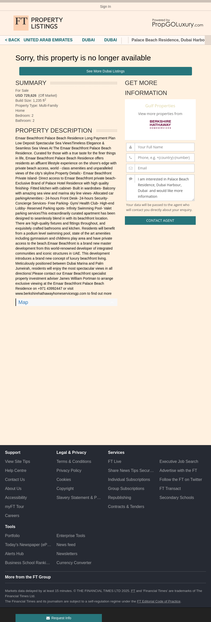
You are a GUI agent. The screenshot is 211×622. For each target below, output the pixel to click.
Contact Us (15, 479)
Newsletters (67, 554)
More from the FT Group (28, 577)
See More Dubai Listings (105, 71)
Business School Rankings (28, 563)
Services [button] (116, 452)
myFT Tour (14, 506)
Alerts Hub (14, 554)
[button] (8, 23)
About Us (13, 488)
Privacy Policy (69, 470)
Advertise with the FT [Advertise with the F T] (178, 470)
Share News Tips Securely (131, 470)
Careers (12, 515)
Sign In (105, 7)
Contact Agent (160, 220)
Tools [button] (10, 527)
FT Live (114, 461)
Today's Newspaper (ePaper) (28, 545)
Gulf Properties (160, 106)
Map (23, 302)
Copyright (65, 488)
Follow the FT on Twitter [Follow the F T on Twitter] (180, 479)
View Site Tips (17, 461)
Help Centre (15, 470)
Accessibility (16, 497)
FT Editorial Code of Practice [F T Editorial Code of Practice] (158, 601)
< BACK (12, 40)
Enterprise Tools (71, 536)
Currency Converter (74, 563)
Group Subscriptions (126, 488)
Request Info (58, 618)
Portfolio (12, 536)
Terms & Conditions (74, 461)
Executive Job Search (178, 461)
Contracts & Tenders (126, 506)
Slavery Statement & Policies (80, 497)
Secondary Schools (176, 497)
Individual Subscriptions (129, 479)
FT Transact (170, 488)
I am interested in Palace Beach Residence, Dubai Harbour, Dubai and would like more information (160, 187)
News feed (66, 545)
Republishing (119, 497)
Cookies (64, 479)
